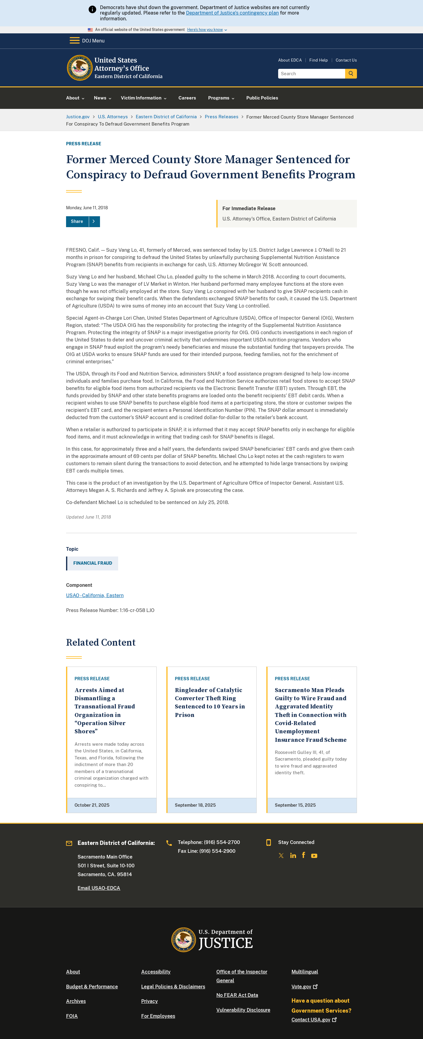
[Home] (115, 79)
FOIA (72, 1016)
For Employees (158, 1016)
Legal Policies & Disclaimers (173, 987)
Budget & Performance (92, 987)
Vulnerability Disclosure (243, 1010)
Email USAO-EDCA (99, 888)
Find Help (318, 60)
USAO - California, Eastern (95, 595)
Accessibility (156, 972)
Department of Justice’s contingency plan (232, 13)
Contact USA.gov (314, 1020)
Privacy (149, 1001)
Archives (76, 1001)
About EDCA (290, 60)
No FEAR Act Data (237, 995)
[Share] (83, 221)
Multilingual (304, 972)
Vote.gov (305, 987)
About (73, 972)
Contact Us (346, 60)
